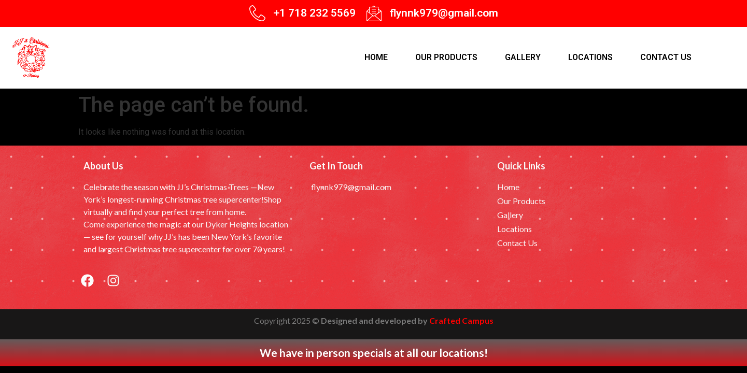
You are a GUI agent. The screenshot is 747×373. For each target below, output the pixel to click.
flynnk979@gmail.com (444, 13)
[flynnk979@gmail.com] (374, 13)
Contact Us (666, 57)
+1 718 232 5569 (314, 13)
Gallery (523, 57)
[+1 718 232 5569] (257, 13)
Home (376, 57)
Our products (446, 57)
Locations (590, 57)
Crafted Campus (461, 320)
